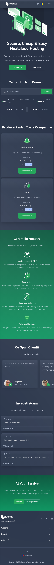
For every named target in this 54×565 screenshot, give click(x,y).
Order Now (17, 68)
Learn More (35, 68)
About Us (19, 502)
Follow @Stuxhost (32, 502)
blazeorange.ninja (20, 384)
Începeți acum (27, 171)
